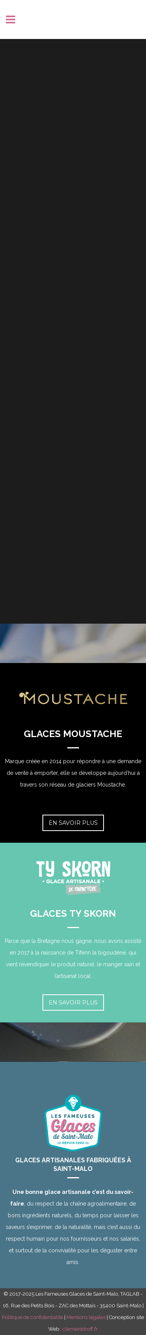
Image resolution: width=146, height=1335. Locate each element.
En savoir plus (73, 822)
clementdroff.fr (80, 1329)
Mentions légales (86, 1317)
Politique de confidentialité (32, 1317)
